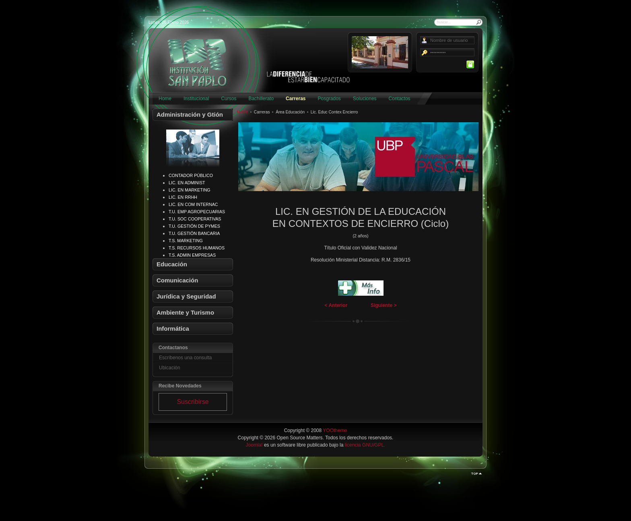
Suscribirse (192, 401)
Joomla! (254, 445)
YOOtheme (335, 430)
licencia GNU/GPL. (365, 445)
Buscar (479, 22)
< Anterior (336, 305)
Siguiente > (383, 305)
